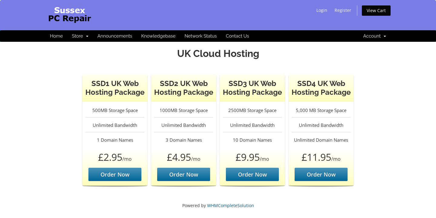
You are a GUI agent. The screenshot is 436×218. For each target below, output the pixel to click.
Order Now (115, 174)
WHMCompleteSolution (230, 205)
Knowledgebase (158, 36)
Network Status (200, 36)
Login (321, 10)
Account (374, 36)
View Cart (376, 10)
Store (80, 36)
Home (56, 36)
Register (343, 10)
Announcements (114, 36)
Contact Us (237, 36)
